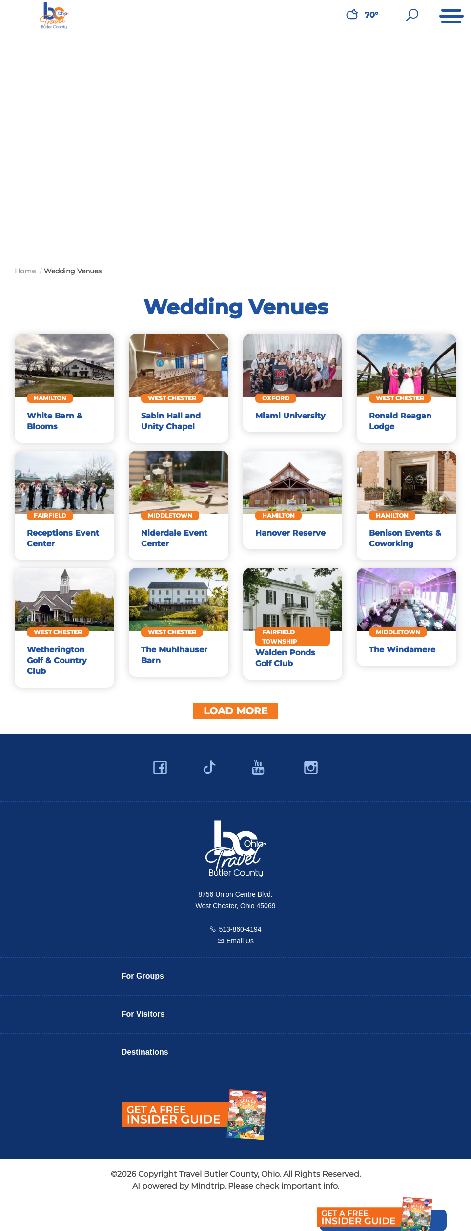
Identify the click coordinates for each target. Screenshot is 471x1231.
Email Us (240, 962)
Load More (235, 732)
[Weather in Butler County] (352, 15)
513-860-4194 (240, 950)
